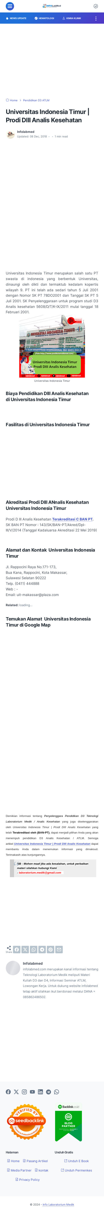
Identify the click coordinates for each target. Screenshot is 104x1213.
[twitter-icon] (16, 1092)
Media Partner (19, 1170)
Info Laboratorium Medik (58, 1204)
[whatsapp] (33, 949)
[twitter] (25, 949)
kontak (41, 1170)
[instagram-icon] (24, 1092)
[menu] (10, 6)
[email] (59, 949)
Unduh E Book (76, 1161)
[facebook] (16, 949)
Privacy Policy (27, 1180)
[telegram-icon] (48, 1092)
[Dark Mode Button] (95, 6)
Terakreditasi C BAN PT (72, 519)
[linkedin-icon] (40, 1092)
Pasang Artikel (35, 1161)
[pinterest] (50, 949)
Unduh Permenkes (76, 1170)
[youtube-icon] (32, 1092)
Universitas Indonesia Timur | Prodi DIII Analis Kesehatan (52, 843)
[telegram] (42, 949)
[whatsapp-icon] (56, 1092)
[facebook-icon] (8, 1092)
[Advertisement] (52, 61)
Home (13, 1161)
